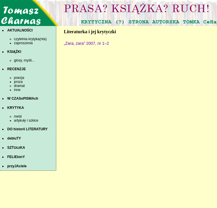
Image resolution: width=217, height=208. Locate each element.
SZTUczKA (16, 148)
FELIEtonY (16, 157)
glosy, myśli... (24, 60)
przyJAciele (17, 166)
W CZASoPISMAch (22, 98)
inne (17, 90)
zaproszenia (23, 43)
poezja (19, 78)
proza (18, 82)
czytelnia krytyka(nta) (30, 39)
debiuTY (14, 138)
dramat (19, 86)
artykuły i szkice (26, 120)
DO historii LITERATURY (27, 129)
